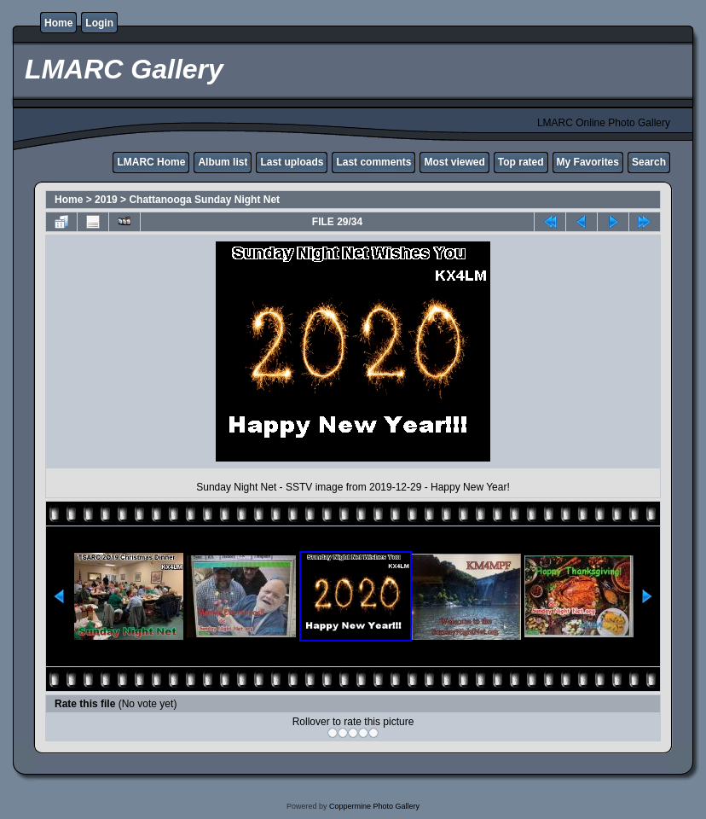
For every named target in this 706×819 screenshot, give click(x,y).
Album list (222, 162)
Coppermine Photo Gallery (374, 806)
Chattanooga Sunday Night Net (204, 200)
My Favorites (588, 162)
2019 (106, 200)
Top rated (521, 162)
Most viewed (454, 162)
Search (649, 162)
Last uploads (291, 162)
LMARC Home (151, 162)
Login (99, 23)
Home (58, 23)
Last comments (373, 162)
